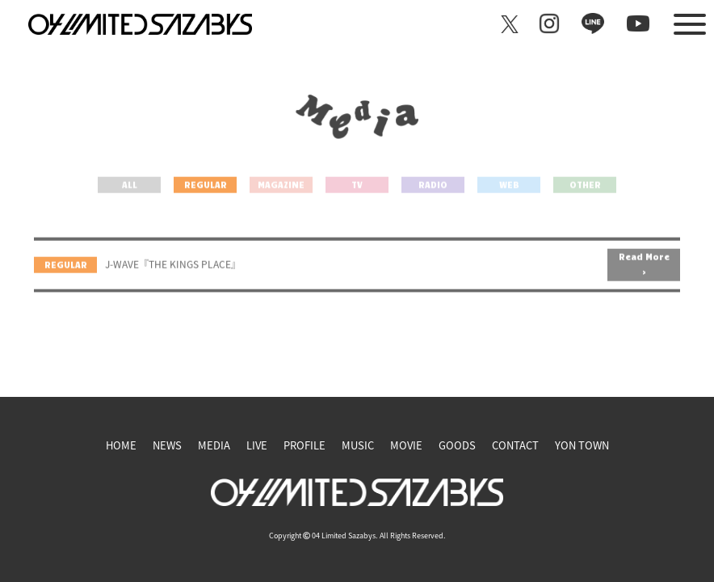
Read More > (644, 278)
